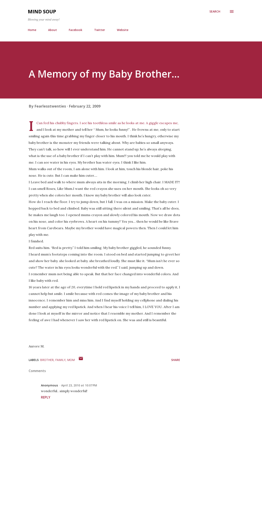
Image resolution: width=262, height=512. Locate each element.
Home (32, 30)
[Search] (214, 11)
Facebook (75, 30)
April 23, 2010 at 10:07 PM (79, 385)
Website (122, 30)
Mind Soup (42, 11)
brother (47, 360)
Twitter (99, 30)
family (60, 360)
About (52, 30)
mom (71, 360)
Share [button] (175, 360)
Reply (45, 397)
